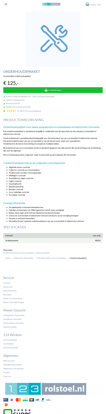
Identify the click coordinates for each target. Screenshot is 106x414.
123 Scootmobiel (10, 347)
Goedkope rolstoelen (12, 319)
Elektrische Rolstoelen (23, 258)
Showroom (8, 287)
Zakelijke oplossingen (12, 364)
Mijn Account (9, 361)
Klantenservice (9, 290)
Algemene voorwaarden (13, 368)
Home (7, 258)
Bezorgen (7, 294)
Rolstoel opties (43, 253)
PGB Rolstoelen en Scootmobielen (18, 253)
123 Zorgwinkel (10, 340)
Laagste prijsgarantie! (15, 100)
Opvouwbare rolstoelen (13, 323)
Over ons (7, 376)
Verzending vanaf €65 (18, 107)
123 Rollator (8, 344)
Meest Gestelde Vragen (13, 302)
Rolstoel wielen (10, 327)
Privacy (6, 372)
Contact (6, 283)
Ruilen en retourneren (12, 298)
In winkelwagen (53, 90)
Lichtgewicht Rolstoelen (13, 315)
